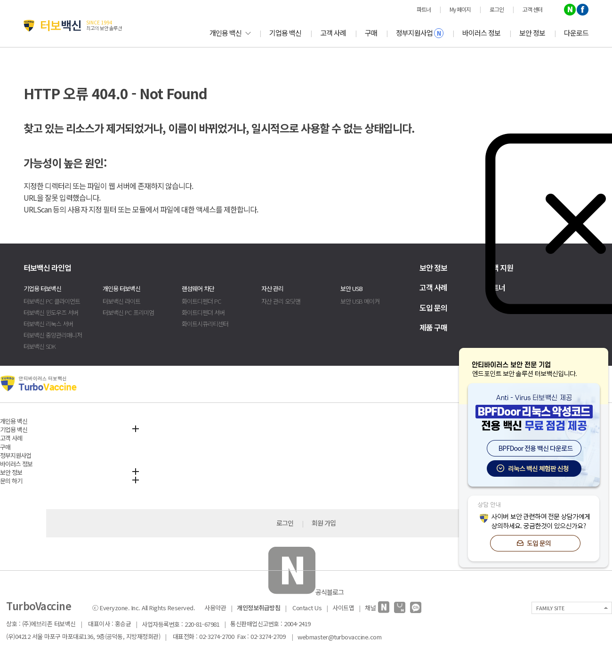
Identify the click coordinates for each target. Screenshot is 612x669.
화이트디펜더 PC (201, 301)
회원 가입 (324, 522)
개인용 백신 (229, 33)
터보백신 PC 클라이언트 (52, 301)
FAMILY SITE (550, 608)
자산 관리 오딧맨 (280, 301)
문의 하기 (11, 480)
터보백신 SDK (40, 346)
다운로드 (576, 33)
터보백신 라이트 (121, 301)
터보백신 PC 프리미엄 (128, 312)
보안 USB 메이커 (359, 301)
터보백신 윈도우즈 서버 (51, 312)
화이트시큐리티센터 (205, 323)
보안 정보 (532, 33)
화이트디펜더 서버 (203, 312)
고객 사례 (333, 33)
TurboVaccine (38, 605)
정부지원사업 (419, 33)
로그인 (284, 522)
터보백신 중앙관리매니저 (53, 335)
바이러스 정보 (481, 33)
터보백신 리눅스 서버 (48, 323)
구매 (371, 33)
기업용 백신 (285, 33)
